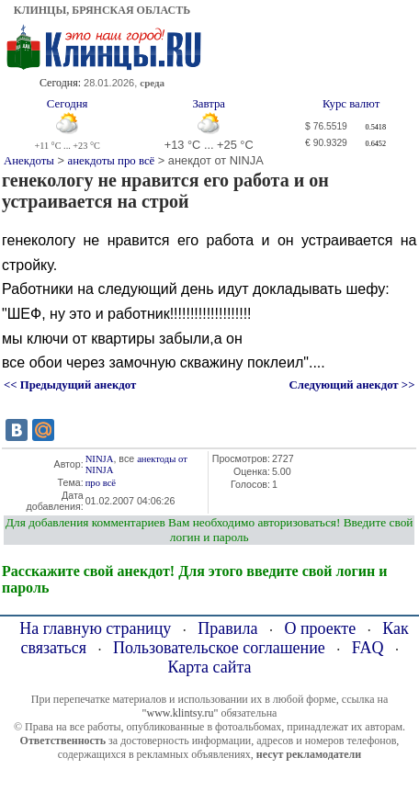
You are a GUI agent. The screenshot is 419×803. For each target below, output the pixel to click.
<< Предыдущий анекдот (70, 385)
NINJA (99, 459)
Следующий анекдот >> (352, 385)
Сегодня (67, 103)
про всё (100, 483)
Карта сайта (209, 667)
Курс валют (351, 103)
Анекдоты (29, 160)
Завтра (208, 103)
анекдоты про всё (111, 160)
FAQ (368, 648)
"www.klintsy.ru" (180, 713)
